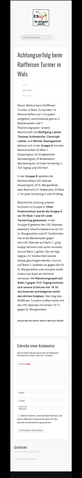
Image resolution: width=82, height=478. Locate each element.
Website (23, 408)
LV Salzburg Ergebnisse (25, 458)
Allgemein (26, 95)
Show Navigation (60, 29)
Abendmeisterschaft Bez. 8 (27, 451)
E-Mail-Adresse (23, 403)
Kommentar (24, 364)
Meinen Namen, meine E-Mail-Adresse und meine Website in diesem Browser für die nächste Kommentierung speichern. (39, 419)
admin (25, 85)
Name (22, 392)
